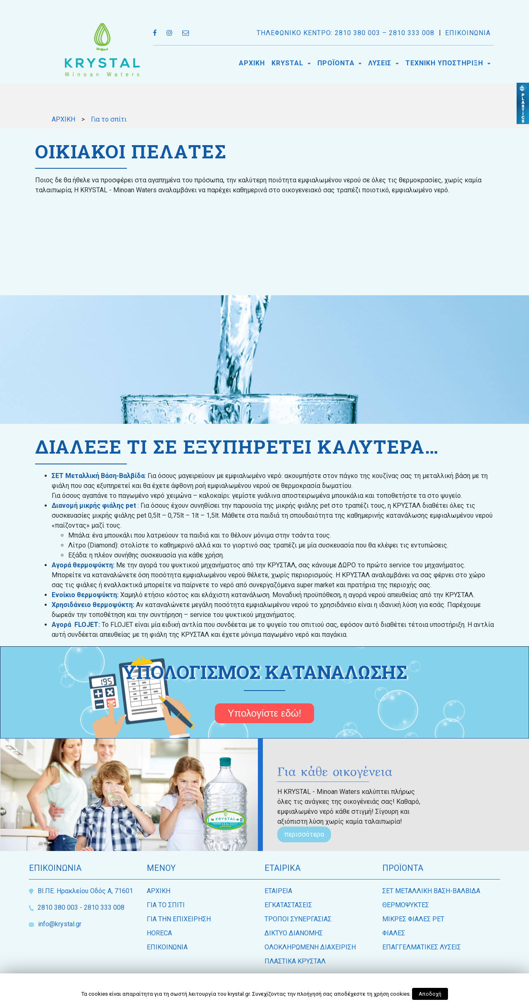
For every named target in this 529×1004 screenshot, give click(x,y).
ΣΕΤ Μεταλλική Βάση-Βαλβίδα (98, 476)
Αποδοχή (430, 994)
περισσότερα (304, 834)
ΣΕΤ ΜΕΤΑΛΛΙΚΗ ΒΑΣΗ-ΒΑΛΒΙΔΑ (431, 891)
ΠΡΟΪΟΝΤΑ (337, 63)
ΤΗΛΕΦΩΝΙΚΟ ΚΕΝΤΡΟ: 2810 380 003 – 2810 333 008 (345, 33)
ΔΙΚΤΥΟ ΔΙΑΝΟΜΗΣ (293, 933)
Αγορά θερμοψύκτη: (84, 565)
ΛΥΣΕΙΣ (380, 63)
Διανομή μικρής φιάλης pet (94, 505)
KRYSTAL (288, 63)
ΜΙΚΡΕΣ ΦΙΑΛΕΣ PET (413, 919)
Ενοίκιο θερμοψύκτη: (86, 595)
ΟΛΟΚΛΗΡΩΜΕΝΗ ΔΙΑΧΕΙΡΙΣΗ (310, 947)
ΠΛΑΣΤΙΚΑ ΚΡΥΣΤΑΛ (295, 961)
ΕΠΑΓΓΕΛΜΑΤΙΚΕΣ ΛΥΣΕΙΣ (421, 947)
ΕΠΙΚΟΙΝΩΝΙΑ (468, 33)
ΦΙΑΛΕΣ (393, 933)
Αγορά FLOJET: (77, 625)
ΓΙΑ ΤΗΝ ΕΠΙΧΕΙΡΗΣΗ (179, 919)
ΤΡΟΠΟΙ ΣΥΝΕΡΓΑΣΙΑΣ (297, 919)
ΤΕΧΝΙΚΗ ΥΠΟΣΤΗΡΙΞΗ (445, 63)
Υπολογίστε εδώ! (265, 713)
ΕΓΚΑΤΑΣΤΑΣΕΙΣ (288, 905)
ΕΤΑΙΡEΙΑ (278, 891)
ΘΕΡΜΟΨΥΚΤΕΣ (405, 905)
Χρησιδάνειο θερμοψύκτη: (93, 605)
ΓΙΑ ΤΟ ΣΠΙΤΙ (166, 905)
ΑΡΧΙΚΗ (252, 63)
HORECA (159, 933)
